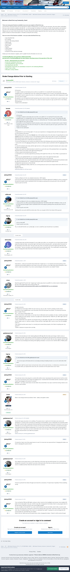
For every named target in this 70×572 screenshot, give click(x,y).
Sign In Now (50, 532)
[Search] (52, 7)
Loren (8, 394)
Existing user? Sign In (56, 2)
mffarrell (8, 194)
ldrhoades (8, 239)
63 (8, 253)
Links (45, 10)
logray (8, 216)
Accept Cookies (52, 568)
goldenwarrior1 (8, 333)
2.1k (8, 229)
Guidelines (16, 7)
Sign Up (65, 2)
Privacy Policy (32, 551)
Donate (30, 7)
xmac (8, 280)
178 (8, 294)
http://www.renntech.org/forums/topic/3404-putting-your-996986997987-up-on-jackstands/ (36, 286)
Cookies (39, 551)
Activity (9, 7)
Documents (25, 10)
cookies (10, 568)
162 (8, 101)
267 (8, 347)
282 (8, 208)
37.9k (8, 408)
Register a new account (20, 532)
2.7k (8, 122)
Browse (4, 8)
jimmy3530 (8, 87)
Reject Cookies (63, 568)
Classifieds (33, 10)
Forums (3, 10)
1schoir (8, 108)
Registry (40, 10)
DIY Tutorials (10, 10)
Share (54, 81)
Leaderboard (24, 7)
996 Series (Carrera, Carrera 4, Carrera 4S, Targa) (28, 81)
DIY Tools (17, 10)
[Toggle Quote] (17, 112)
